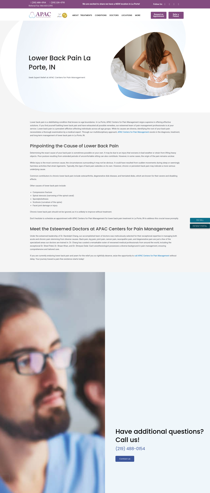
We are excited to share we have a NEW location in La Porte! (111, 4)
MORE (138, 15)
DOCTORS (115, 15)
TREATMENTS (86, 15)
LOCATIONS (128, 15)
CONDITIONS (101, 15)
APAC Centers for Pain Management (134, 132)
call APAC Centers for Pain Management (152, 255)
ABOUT (75, 15)
